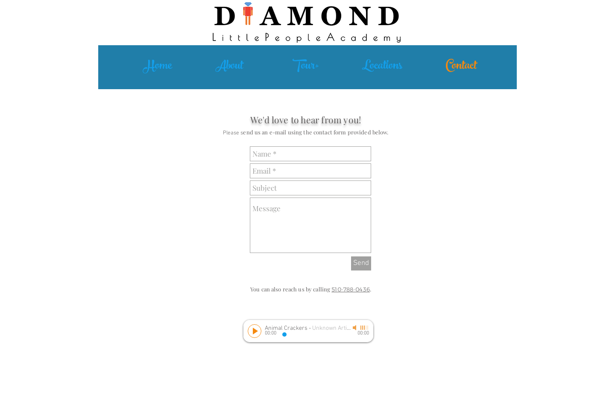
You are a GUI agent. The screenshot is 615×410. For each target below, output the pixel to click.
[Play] (254, 331)
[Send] (361, 263)
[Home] (157, 67)
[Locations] (382, 67)
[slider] (364, 328)
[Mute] (355, 327)
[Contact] (460, 67)
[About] (229, 67)
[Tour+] (306, 67)
